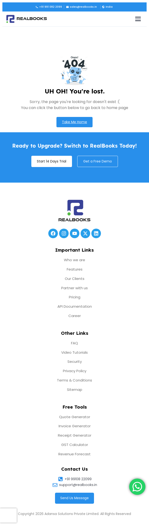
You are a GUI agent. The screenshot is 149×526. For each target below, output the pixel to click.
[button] (107, 7)
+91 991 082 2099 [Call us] (48, 7)
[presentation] (8, 515)
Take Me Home (74, 122)
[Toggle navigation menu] (138, 19)
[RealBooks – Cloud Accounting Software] (26, 19)
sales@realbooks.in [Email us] (81, 7)
